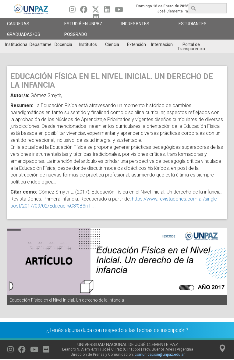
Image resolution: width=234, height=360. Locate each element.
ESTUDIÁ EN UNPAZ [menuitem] (83, 23)
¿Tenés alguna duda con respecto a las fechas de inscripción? (117, 330)
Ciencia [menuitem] (112, 44)
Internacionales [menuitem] (162, 44)
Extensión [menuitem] (136, 44)
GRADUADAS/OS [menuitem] (23, 34)
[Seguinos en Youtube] (119, 11)
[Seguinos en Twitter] (95, 11)
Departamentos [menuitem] (40, 44)
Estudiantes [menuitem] (193, 23)
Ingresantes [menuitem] (135, 23)
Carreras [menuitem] (18, 23)
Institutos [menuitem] (88, 44)
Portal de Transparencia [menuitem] (191, 46)
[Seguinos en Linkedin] (107, 11)
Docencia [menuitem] (63, 44)
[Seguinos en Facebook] (83, 11)
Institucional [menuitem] (16, 44)
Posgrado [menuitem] (75, 34)
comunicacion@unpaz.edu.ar (160, 354)
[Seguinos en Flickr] (46, 351)
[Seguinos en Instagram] (72, 11)
